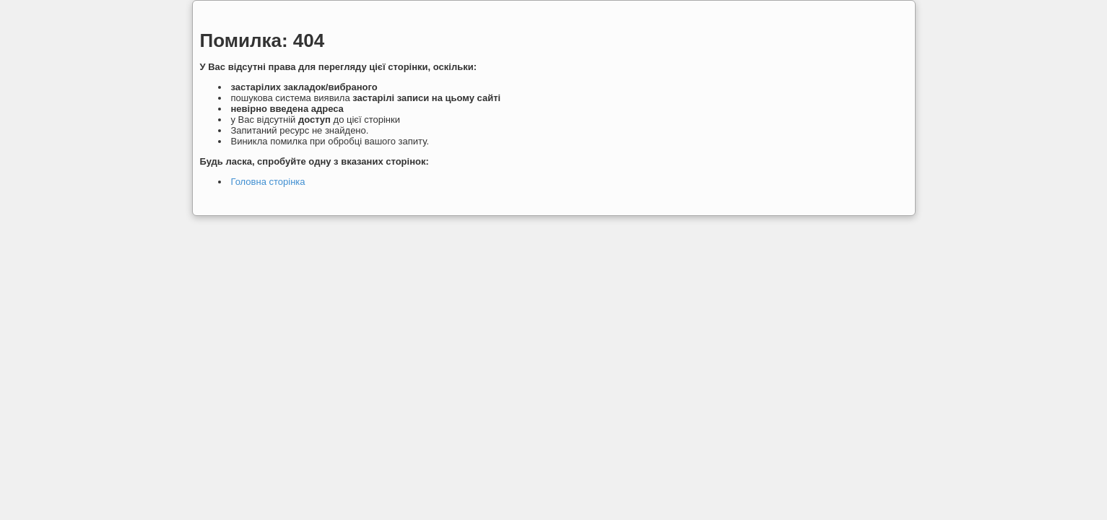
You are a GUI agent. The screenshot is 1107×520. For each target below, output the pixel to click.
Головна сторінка (268, 181)
